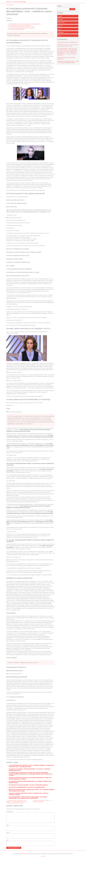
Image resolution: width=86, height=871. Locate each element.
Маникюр (60, 19)
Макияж (60, 16)
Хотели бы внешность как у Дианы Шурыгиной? (20, 25)
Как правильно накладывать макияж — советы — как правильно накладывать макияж (68, 62)
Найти (72, 9)
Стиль (59, 29)
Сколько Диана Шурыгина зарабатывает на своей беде (22, 28)
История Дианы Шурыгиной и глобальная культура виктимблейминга (25, 24)
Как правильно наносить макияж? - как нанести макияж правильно (28, 785)
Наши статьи (61, 22)
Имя (7, 826)
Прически (60, 26)
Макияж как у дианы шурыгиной (16, 29)
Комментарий (9, 811)
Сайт (7, 841)
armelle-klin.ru (22, 855)
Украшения (61, 32)
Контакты (43, 857)
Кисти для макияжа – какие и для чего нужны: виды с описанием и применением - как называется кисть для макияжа (28, 797)
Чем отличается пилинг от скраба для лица (67, 42)
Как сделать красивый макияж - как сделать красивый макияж (27, 787)
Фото (59, 35)
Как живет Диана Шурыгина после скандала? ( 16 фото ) (22, 26)
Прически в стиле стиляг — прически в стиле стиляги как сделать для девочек (67, 45)
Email (7, 834)
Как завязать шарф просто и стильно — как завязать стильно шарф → (42, 801)
